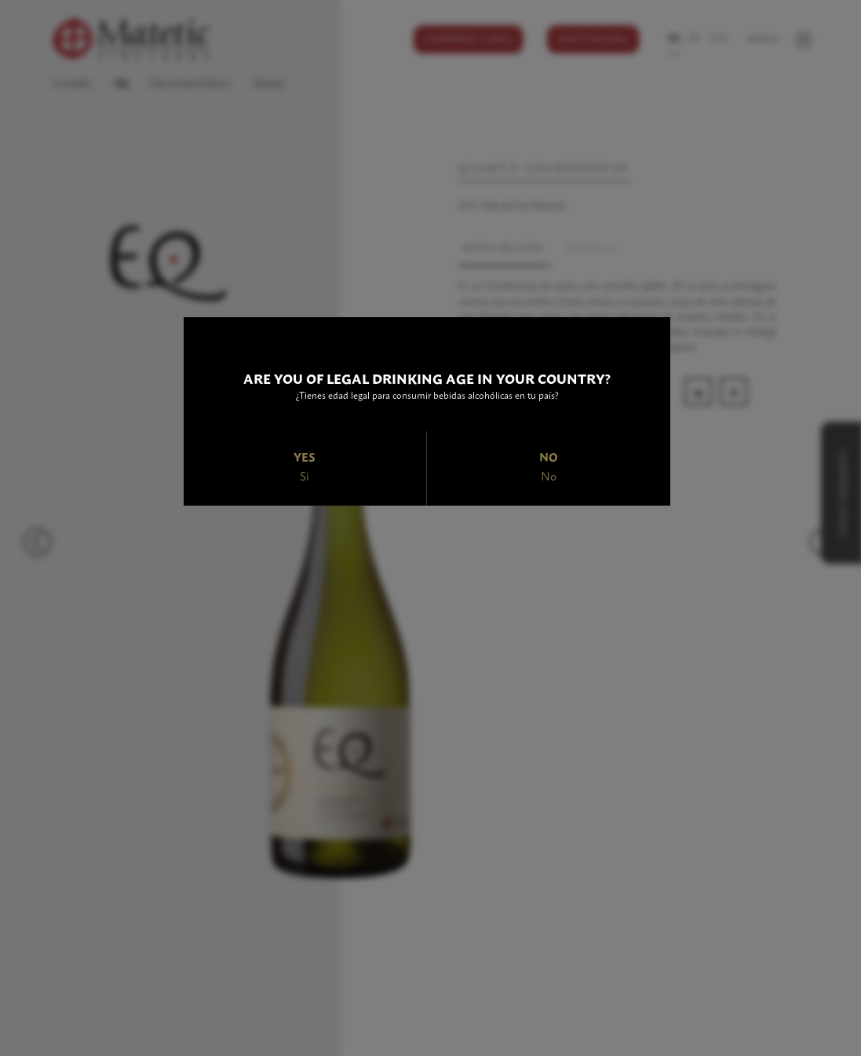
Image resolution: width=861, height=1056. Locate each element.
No (548, 475)
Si (304, 475)
